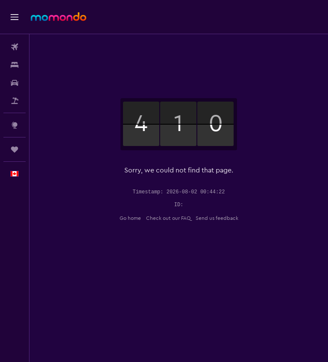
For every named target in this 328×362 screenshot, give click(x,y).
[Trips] (14, 149)
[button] (14, 17)
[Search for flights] (14, 46)
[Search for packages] (14, 100)
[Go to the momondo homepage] (58, 16)
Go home (130, 218)
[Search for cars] (14, 82)
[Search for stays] (14, 64)
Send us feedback (217, 218)
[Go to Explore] (14, 125)
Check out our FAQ (168, 218)
